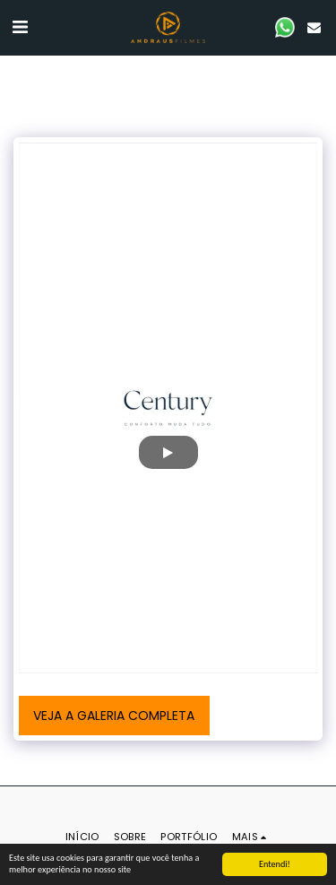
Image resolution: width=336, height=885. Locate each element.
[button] (19, 27)
